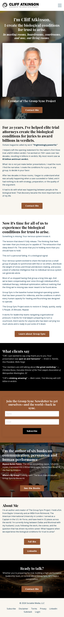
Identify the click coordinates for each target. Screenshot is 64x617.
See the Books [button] (32, 488)
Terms (34, 608)
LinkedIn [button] (32, 551)
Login (37, 611)
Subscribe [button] (32, 431)
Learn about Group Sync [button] (32, 333)
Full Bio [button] (32, 541)
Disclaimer (23, 608)
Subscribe (11, 608)
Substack (28, 611)
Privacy (43, 608)
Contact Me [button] (32, 110)
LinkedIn (53, 608)
